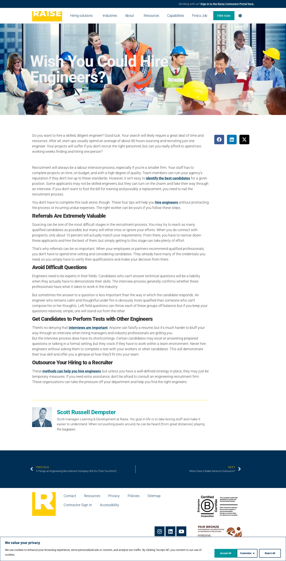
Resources (151, 15)
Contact (70, 496)
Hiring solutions (82, 15)
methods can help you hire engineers (71, 371)
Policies (134, 496)
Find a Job (200, 15)
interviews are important (88, 328)
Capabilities (175, 15)
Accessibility (109, 505)
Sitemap (154, 496)
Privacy (114, 496)
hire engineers (167, 202)
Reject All (243, 552)
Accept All (269, 552)
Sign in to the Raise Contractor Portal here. (227, 4)
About (130, 15)
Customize (217, 552)
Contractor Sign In (78, 505)
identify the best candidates (168, 178)
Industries (110, 15)
